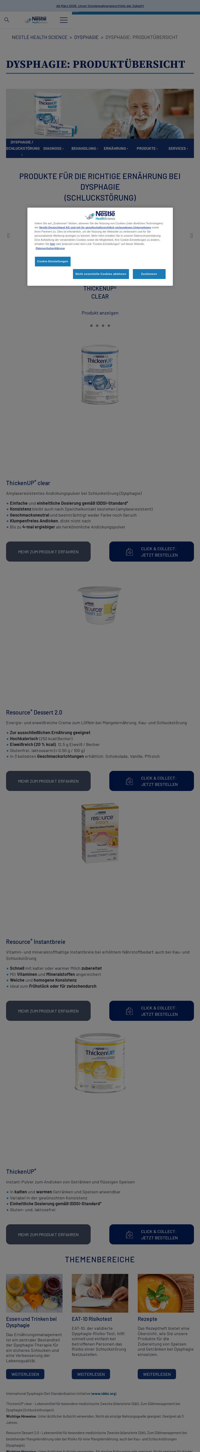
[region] (100, 247)
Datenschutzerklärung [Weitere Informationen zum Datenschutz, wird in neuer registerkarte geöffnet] (50, 248)
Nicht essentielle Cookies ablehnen (101, 273)
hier (52, 243)
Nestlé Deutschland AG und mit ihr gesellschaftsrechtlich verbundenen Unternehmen (95, 227)
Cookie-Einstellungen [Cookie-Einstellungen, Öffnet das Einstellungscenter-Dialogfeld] (52, 261)
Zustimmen (149, 273)
